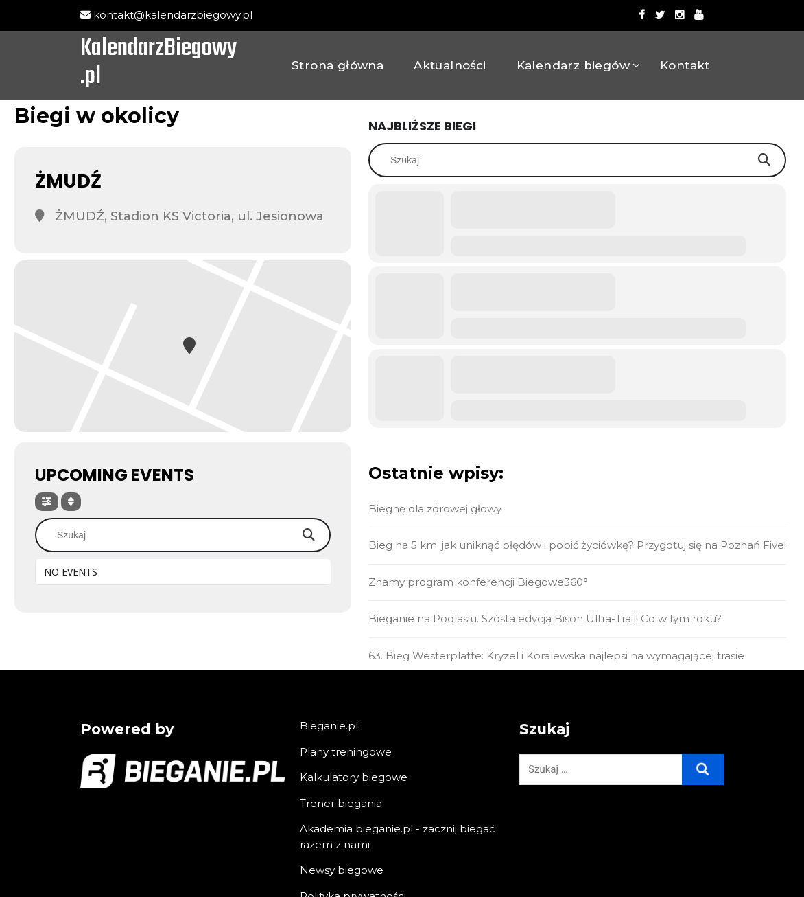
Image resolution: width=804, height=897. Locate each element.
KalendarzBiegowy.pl (158, 64)
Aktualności (450, 65)
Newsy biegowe (341, 869)
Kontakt (685, 65)
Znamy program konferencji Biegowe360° (478, 582)
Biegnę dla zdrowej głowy (434, 508)
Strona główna (337, 65)
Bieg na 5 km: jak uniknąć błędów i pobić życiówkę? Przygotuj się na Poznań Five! (577, 545)
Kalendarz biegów (573, 65)
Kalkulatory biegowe (353, 777)
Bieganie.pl (329, 725)
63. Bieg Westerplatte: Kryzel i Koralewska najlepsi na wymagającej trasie (556, 655)
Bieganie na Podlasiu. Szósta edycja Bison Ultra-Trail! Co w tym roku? (545, 618)
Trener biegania (341, 803)
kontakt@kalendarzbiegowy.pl (166, 14)
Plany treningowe (346, 751)
